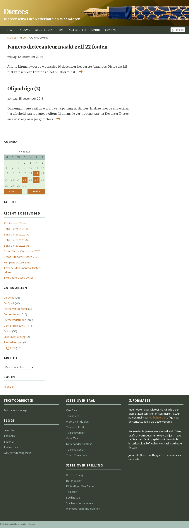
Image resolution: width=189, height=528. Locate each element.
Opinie (7, 331)
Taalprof (9, 441)
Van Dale (71, 410)
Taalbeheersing (13, 342)
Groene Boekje (75, 475)
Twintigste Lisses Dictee (19, 277)
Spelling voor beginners (80, 503)
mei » (36, 191)
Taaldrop (71, 492)
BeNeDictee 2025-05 (16, 229)
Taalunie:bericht (75, 449)
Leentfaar (10, 430)
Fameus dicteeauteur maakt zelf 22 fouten (57, 47)
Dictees (16, 11)
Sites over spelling (15, 336)
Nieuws (25, 29)
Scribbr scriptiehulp (15, 410)
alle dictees (78, 29)
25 (36, 180)
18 (36, 173)
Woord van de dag (77, 421)
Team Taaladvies (76, 455)
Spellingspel (73, 497)
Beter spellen (74, 480)
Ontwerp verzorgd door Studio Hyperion (17, 524)
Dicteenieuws (12, 314)
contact (111, 29)
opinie (96, 29)
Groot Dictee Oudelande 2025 (22, 251)
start (11, 29)
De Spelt (9, 303)
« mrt (12, 191)
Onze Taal (72, 438)
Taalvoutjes (11, 447)
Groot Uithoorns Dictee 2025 (21, 257)
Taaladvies (72, 416)
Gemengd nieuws (14, 325)
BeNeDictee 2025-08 (16, 245)
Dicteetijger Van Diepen (80, 486)
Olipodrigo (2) (23, 89)
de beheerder (157, 417)
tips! (61, 29)
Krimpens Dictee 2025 (17, 262)
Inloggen (9, 386)
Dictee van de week (16, 309)
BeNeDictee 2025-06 (16, 234)
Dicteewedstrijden (15, 320)
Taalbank (9, 436)
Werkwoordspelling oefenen (83, 508)
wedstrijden (44, 29)
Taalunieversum (75, 432)
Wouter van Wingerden (18, 452)
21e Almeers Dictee (15, 223)
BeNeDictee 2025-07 (16, 240)
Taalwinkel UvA (75, 427)
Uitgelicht (9, 348)
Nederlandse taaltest (79, 444)
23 (24, 180)
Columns (9, 297)
